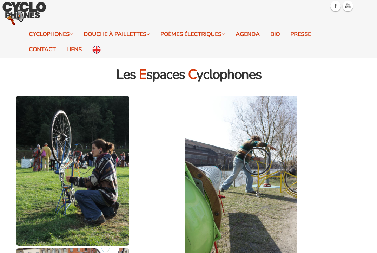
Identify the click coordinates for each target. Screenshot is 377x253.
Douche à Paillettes (117, 34)
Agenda (248, 34)
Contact (42, 49)
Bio (275, 34)
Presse (300, 34)
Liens (74, 49)
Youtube (348, 6)
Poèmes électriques (192, 34)
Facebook (335, 6)
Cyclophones (51, 34)
